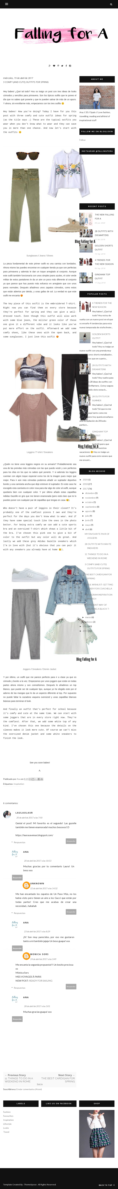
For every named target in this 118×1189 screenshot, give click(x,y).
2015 (85, 631)
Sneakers (48, 452)
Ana (26, 851)
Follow (82, 140)
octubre (89, 502)
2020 (85, 479)
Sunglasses (32, 255)
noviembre (90, 497)
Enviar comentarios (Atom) (29, 1089)
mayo (87, 525)
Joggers (26, 669)
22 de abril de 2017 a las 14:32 (43, 888)
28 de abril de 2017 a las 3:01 (37, 1006)
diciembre (90, 493)
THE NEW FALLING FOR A (104, 216)
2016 (85, 626)
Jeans (42, 255)
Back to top (107, 1185)
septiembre (90, 506)
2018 (85, 484)
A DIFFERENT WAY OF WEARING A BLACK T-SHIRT (97, 608)
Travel (6, 1132)
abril (87, 529)
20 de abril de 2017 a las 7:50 (29, 817)
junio (87, 520)
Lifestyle (7, 1124)
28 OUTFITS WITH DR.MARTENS (104, 233)
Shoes (50, 255)
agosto (88, 511)
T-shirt (39, 452)
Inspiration (19, 784)
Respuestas (19, 842)
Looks (6, 1128)
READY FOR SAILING (40, 980)
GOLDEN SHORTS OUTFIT (104, 247)
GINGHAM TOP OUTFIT (102, 276)
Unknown (37, 883)
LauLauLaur (24, 812)
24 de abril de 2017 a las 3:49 (43, 959)
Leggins (30, 452)
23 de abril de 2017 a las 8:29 (37, 931)
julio (87, 515)
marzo (88, 617)
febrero (88, 622)
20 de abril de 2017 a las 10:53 (37, 860)
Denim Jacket (49, 669)
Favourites (8, 1116)
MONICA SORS (39, 954)
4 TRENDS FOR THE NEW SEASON (104, 262)
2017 (85, 488)
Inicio (40, 1084)
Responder (71, 841)
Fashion (7, 1112)
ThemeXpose (30, 1184)
